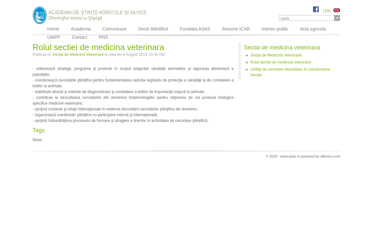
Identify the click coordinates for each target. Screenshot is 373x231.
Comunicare (114, 28)
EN (332, 11)
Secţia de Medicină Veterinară (78, 54)
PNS (103, 37)
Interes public (275, 28)
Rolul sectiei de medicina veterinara (280, 62)
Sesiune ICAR (236, 28)
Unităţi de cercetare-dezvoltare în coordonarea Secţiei (290, 72)
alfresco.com (330, 156)
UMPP (53, 37)
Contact (79, 37)
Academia (81, 28)
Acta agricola (313, 28)
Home (53, 28)
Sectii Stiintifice (153, 28)
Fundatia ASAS (195, 28)
